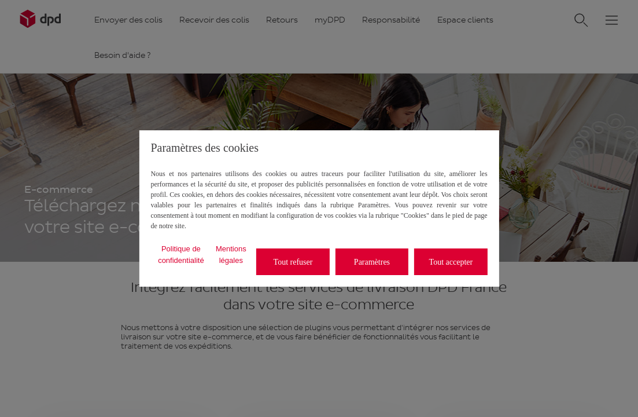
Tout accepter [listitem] (451, 262)
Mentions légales (231, 254)
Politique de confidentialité (181, 254)
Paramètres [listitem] (372, 262)
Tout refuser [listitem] (293, 262)
